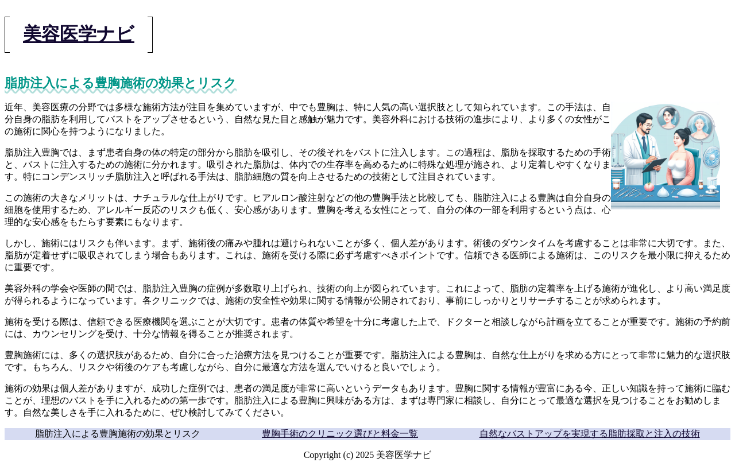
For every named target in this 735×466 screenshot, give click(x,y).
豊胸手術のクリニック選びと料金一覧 (340, 433)
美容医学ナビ (78, 34)
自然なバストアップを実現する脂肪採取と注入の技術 (589, 433)
